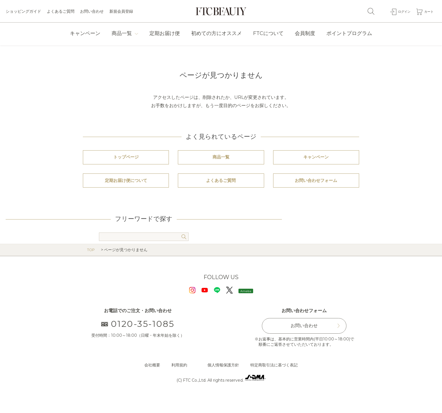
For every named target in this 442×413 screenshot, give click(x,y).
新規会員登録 (121, 11)
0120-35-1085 (138, 340)
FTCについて (268, 33)
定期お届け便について (126, 193)
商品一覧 (122, 33)
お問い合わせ (92, 11)
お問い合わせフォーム (316, 193)
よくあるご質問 (60, 11)
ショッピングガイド (23, 11)
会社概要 (152, 381)
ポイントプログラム (349, 33)
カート (428, 11)
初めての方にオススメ (216, 33)
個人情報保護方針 (223, 381)
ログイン (400, 11)
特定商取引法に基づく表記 (274, 381)
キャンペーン (85, 33)
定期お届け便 (164, 33)
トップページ (126, 161)
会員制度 (305, 33)
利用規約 (179, 381)
